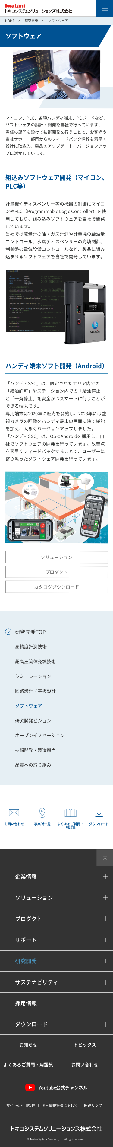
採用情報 (26, 1003)
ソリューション (56, 557)
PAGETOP (104, 857)
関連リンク (93, 1105)
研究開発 (31, 20)
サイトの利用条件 (20, 1105)
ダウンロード (31, 1024)
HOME (9, 20)
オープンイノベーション (40, 735)
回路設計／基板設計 (35, 691)
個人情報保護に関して (60, 1105)
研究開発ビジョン (33, 720)
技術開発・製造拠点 (35, 750)
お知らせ (28, 1044)
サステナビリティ (36, 982)
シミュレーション (33, 676)
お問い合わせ (84, 1064)
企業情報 (26, 876)
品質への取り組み (33, 765)
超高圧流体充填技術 (35, 661)
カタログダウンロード (56, 586)
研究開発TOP (30, 631)
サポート (26, 940)
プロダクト (56, 571)
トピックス (85, 1044)
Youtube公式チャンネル (56, 1087)
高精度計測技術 (31, 646)
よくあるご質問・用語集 (28, 1064)
